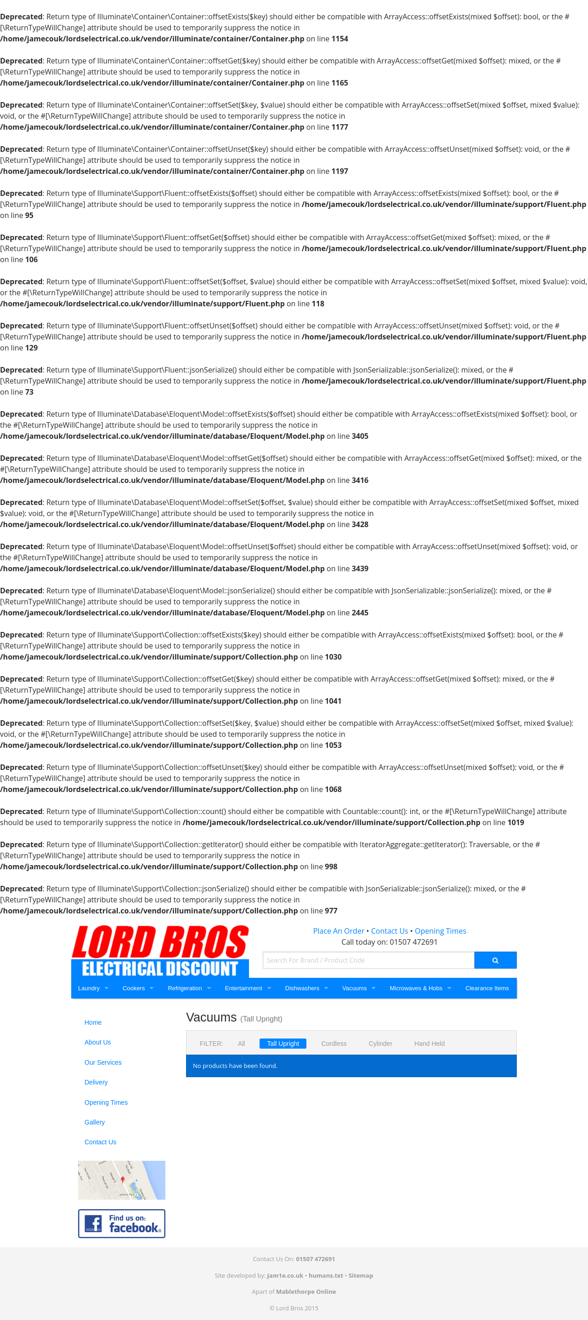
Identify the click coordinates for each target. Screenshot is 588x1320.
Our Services (103, 1062)
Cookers (134, 988)
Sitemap (361, 1275)
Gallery (95, 1122)
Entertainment (243, 988)
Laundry (89, 988)
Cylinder (380, 1043)
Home (93, 1022)
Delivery (96, 1082)
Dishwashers (302, 988)
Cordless (333, 1043)
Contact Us (389, 931)
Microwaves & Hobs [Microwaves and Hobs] (416, 988)
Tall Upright (283, 1043)
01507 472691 (414, 942)
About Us (98, 1042)
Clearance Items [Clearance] (487, 988)
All (241, 1043)
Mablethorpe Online (306, 1291)
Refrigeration (185, 988)
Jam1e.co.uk (285, 1275)
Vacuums (354, 988)
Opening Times (440, 931)
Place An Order (339, 931)
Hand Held (429, 1043)
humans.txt (326, 1275)
